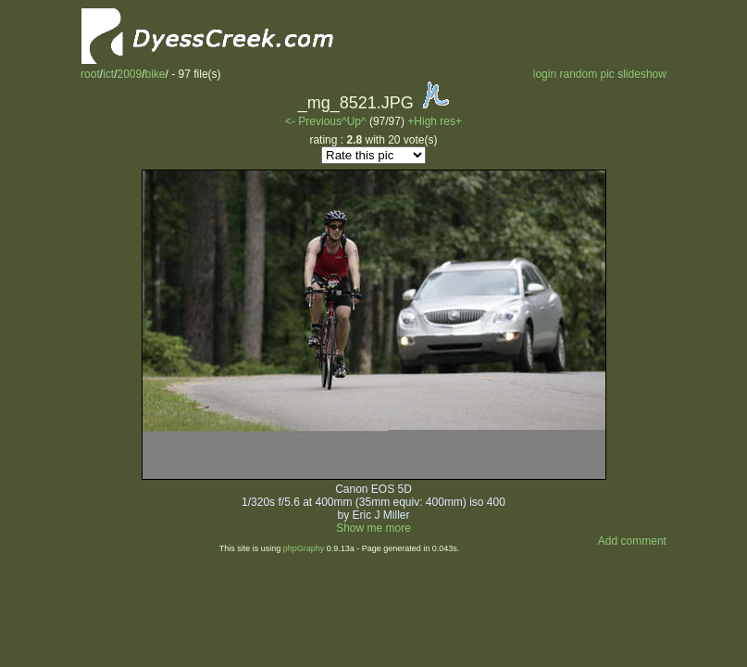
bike (155, 74)
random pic (586, 74)
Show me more (373, 528)
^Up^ (354, 121)
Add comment (632, 541)
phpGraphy (304, 548)
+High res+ (434, 121)
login (544, 74)
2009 (129, 74)
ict (108, 74)
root (90, 74)
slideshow (641, 74)
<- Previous (313, 121)
